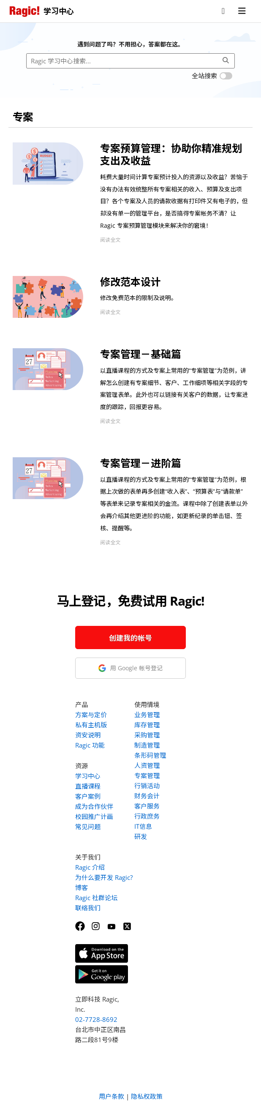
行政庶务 (147, 816)
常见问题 (88, 826)
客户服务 (147, 806)
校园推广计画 (94, 816)
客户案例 (88, 796)
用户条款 (111, 1096)
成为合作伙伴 (94, 806)
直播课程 (88, 786)
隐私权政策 (147, 1096)
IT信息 (143, 826)
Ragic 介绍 (90, 867)
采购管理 (147, 735)
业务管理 (147, 714)
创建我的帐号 (130, 638)
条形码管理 (150, 755)
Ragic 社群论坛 (96, 897)
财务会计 (147, 796)
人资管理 (147, 765)
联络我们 (88, 908)
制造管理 (147, 745)
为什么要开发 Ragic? (104, 877)
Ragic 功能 (90, 745)
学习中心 (88, 776)
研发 (140, 836)
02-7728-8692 (96, 1019)
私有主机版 (91, 725)
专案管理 (147, 775)
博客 (81, 887)
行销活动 (147, 785)
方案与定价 (91, 714)
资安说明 (88, 735)
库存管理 (147, 725)
